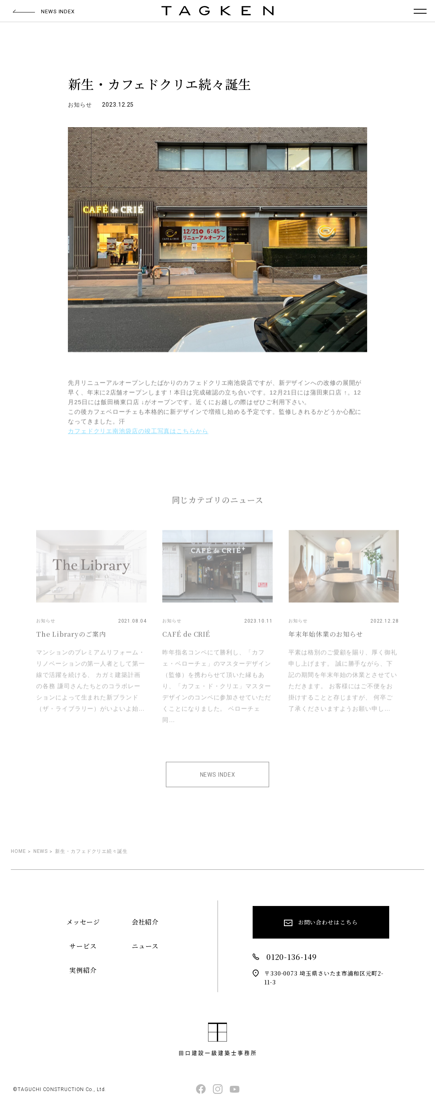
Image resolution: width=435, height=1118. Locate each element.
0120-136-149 (285, 957)
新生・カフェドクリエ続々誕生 (91, 851)
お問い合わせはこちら (321, 924)
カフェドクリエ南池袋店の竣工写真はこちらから (138, 436)
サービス (83, 946)
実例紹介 (83, 970)
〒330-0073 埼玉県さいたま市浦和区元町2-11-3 (318, 977)
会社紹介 (145, 922)
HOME (18, 851)
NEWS (40, 851)
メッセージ (83, 922)
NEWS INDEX (217, 780)
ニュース (145, 946)
